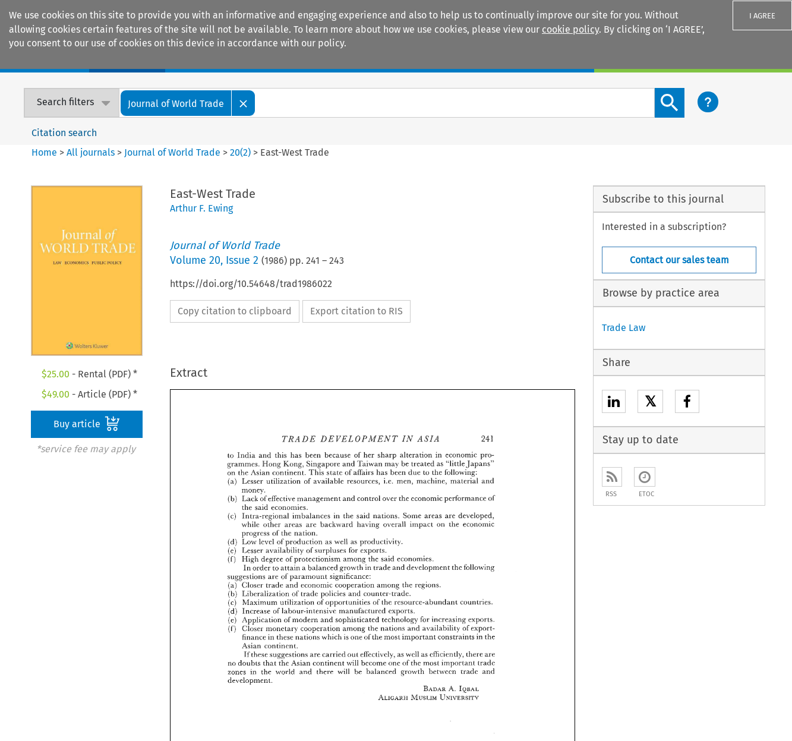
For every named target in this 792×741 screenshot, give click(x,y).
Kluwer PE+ (354, 637)
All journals (92, 152)
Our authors (39, 582)
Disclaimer (530, 699)
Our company (43, 563)
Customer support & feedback (554, 600)
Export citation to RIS (356, 311)
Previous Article (415, 468)
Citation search (64, 132)
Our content (39, 600)
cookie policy (570, 29)
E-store (188, 563)
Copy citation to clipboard (235, 311)
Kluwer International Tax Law (393, 619)
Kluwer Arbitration (370, 563)
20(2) (240, 152)
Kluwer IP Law (360, 582)
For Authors (514, 582)
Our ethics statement (59, 619)
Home (44, 152)
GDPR (637, 714)
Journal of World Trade (172, 152)
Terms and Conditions (577, 714)
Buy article (86, 423)
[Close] (243, 103)
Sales (501, 563)
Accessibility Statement (455, 699)
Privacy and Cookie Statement (617, 699)
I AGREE (762, 15)
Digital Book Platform (219, 582)
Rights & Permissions (723, 699)
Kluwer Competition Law (383, 600)
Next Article (520, 468)
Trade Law (623, 327)
